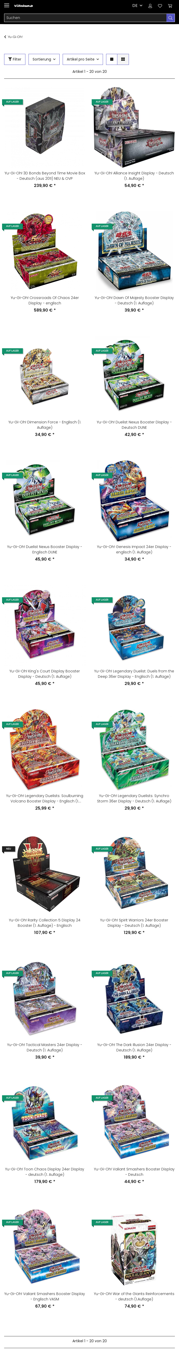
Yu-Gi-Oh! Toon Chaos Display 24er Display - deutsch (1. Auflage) (44, 1172)
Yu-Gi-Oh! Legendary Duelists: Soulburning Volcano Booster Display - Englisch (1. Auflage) (44, 798)
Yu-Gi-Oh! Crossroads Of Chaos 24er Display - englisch (45, 300)
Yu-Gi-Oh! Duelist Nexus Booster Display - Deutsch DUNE (134, 425)
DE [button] (135, 5)
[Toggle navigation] (6, 3)
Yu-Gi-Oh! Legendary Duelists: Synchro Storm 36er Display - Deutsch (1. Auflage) (134, 798)
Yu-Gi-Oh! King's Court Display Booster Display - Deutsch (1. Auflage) (45, 674)
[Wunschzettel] (160, 6)
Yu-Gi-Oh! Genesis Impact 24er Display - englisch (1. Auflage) (134, 549)
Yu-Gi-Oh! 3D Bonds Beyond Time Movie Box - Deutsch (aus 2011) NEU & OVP (45, 176)
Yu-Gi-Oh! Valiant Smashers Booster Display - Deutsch (134, 1172)
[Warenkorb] (170, 6)
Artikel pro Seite (81, 59)
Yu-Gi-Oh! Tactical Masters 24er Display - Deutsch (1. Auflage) (44, 1047)
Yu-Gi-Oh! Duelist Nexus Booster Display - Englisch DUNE (44, 549)
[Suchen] (85, 18)
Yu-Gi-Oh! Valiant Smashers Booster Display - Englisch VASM (44, 1296)
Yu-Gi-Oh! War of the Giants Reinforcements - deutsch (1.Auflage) (134, 1296)
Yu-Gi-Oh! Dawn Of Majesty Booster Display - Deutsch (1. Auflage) (134, 300)
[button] (150, 6)
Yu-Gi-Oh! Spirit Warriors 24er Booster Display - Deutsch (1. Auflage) (134, 923)
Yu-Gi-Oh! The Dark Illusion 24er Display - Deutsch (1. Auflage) (134, 1047)
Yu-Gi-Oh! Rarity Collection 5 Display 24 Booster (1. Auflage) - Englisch (44, 923)
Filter (14, 59)
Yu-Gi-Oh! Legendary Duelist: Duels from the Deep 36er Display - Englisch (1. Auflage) (134, 674)
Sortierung (42, 59)
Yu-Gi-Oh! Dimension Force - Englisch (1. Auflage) (44, 425)
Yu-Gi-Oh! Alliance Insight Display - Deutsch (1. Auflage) (134, 176)
